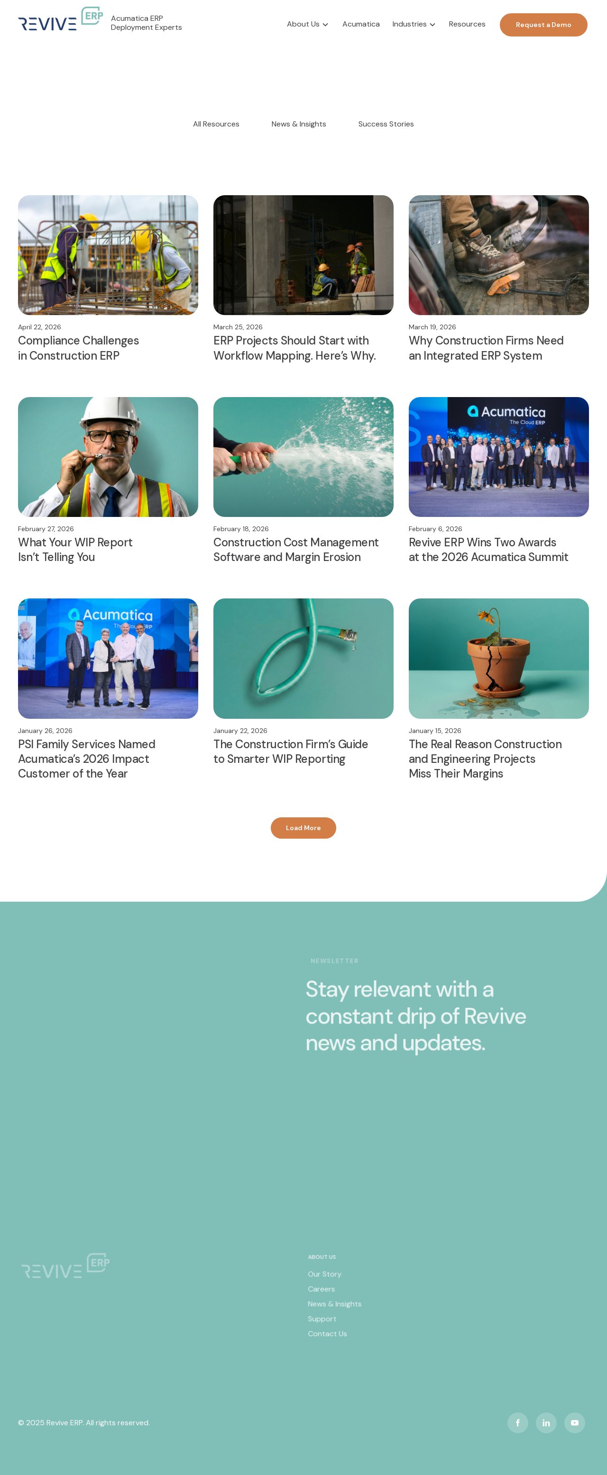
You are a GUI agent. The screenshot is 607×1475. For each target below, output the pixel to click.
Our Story (325, 1279)
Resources (467, 24)
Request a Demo (543, 24)
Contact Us (328, 1336)
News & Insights (335, 1307)
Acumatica (361, 24)
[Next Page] (303, 828)
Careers (322, 1293)
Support (323, 1322)
